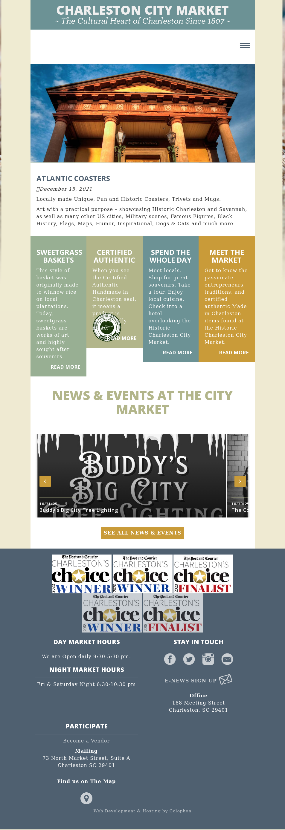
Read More (65, 367)
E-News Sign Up (199, 681)
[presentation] (45, 481)
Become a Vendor (86, 741)
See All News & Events (143, 533)
